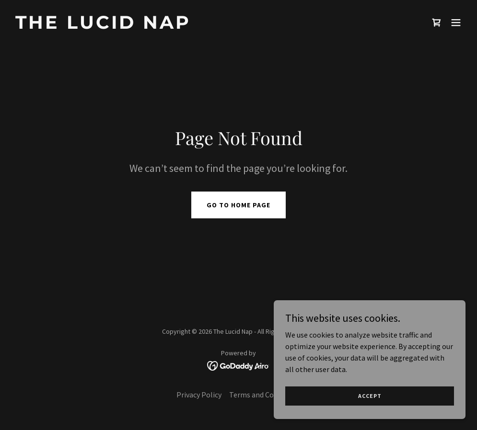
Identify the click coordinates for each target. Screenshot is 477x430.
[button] (455, 22)
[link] (103, 26)
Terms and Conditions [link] (265, 394)
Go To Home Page (238, 205)
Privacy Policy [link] (198, 394)
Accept (370, 395)
